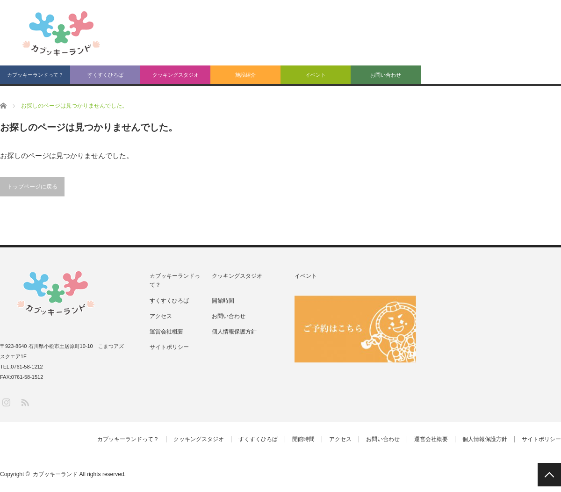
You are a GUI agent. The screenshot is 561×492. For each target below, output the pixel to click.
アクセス (161, 316)
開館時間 (223, 300)
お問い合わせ (385, 75)
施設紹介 (245, 75)
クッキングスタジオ (175, 75)
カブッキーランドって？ (35, 75)
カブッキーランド (55, 474)
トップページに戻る (32, 186)
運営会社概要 (166, 331)
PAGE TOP (549, 474)
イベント (315, 75)
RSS (24, 402)
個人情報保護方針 (234, 331)
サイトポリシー (169, 347)
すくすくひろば (105, 75)
